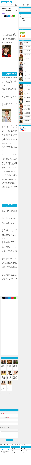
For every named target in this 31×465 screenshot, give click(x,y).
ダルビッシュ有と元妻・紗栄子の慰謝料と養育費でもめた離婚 (27, 51)
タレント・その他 (16, 5)
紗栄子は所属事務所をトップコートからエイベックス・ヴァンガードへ (27, 43)
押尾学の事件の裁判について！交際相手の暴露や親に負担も (15, 366)
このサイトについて (24, 450)
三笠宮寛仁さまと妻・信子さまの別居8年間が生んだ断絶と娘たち (27, 67)
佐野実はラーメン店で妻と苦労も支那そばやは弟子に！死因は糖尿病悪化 (27, 75)
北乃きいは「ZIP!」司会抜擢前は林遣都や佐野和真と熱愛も (3, 377)
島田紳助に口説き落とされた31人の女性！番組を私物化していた (27, 90)
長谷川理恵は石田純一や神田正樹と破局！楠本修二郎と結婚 (27, 101)
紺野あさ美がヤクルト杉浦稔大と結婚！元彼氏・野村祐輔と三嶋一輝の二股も (27, 109)
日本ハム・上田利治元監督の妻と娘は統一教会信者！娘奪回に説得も (27, 59)
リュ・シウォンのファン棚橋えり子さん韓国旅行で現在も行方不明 (9, 377)
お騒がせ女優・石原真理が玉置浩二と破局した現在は (9, 387)
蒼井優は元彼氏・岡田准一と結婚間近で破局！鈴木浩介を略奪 (27, 98)
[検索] (25, 10)
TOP (3, 444)
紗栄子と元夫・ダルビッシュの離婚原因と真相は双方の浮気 (27, 55)
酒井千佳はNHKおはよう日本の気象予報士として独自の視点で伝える (27, 79)
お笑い (4, 5)
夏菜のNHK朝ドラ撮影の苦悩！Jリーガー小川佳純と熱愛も (15, 377)
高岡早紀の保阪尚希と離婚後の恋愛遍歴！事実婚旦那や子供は (27, 121)
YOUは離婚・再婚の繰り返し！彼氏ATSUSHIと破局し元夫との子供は (27, 94)
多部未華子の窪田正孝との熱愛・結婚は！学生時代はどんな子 (3, 367)
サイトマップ (23, 452)
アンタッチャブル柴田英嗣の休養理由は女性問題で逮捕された (27, 113)
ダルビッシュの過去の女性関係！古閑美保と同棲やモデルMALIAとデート (27, 47)
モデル (20, 5)
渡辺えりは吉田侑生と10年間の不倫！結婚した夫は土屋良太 (9, 366)
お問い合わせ (23, 448)
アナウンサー (8, 5)
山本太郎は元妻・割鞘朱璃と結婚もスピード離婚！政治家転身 (27, 117)
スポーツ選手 (12, 5)
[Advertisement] (9, 24)
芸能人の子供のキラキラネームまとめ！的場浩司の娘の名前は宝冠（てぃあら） (27, 63)
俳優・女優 (23, 5)
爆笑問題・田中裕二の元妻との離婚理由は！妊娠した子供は (27, 86)
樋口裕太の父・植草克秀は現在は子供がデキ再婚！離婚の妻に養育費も (27, 71)
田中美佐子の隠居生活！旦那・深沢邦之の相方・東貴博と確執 (3, 388)
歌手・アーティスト (28, 5)
